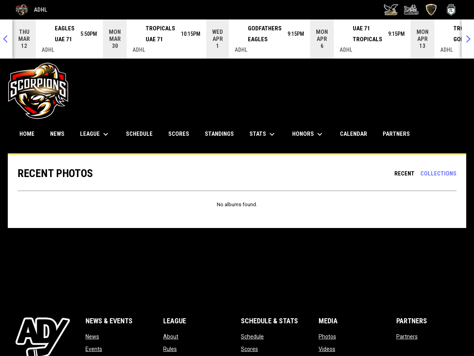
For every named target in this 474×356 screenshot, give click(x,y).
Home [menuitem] (27, 133)
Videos (327, 349)
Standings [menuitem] (219, 133)
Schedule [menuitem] (139, 133)
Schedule (252, 336)
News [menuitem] (57, 133)
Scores (249, 349)
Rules (170, 349)
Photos (327, 336)
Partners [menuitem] (396, 133)
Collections (438, 173)
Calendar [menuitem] (353, 133)
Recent (404, 173)
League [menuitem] (95, 134)
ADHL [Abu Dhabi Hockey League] (31, 10)
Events (93, 349)
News (92, 336)
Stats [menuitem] (263, 134)
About (170, 336)
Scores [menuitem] (178, 133)
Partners (407, 336)
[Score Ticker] (237, 38)
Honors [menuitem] (308, 134)
